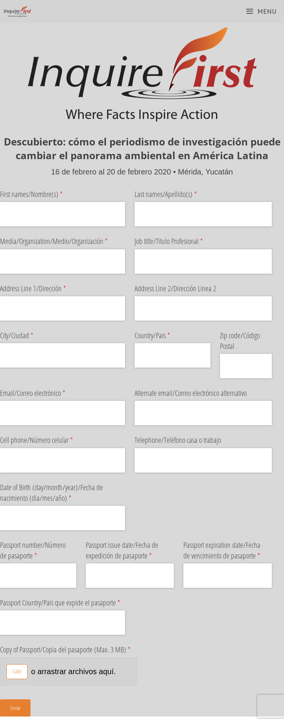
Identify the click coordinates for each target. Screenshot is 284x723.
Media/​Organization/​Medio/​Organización (62, 241)
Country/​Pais (164, 335)
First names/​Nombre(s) (43, 194)
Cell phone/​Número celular (48, 440)
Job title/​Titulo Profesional (181, 241)
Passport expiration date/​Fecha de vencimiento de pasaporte (227, 550)
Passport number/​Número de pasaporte (33, 550)
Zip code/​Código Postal (240, 340)
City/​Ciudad (28, 335)
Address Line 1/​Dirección (45, 288)
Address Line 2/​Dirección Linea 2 (175, 288)
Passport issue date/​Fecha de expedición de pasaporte (130, 550)
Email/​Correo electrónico (44, 393)
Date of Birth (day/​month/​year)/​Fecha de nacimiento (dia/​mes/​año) (51, 493)
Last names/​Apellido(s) (178, 194)
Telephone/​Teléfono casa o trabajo (178, 440)
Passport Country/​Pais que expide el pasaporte (62, 602)
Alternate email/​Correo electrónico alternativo (191, 393)
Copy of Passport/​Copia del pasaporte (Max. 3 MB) (68, 649)
